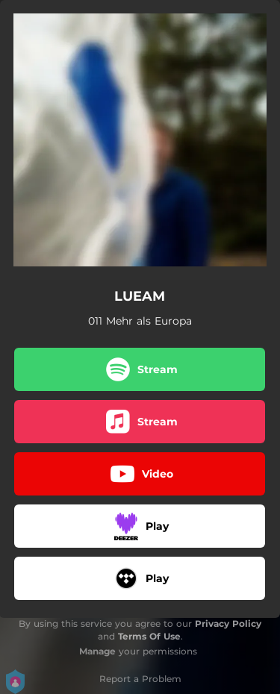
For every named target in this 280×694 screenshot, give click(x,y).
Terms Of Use (149, 636)
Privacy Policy (228, 623)
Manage (97, 651)
